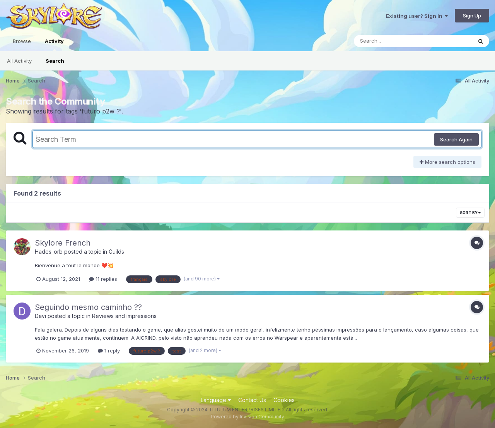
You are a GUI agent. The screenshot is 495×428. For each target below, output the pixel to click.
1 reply (109, 350)
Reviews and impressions (124, 316)
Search (55, 61)
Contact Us (252, 400)
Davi (40, 316)
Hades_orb (49, 251)
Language (216, 400)
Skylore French (62, 243)
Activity (54, 44)
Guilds (116, 251)
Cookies (284, 400)
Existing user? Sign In (417, 16)
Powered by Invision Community (247, 416)
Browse (22, 41)
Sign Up (472, 15)
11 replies (103, 279)
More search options (447, 162)
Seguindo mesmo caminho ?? (88, 307)
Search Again (456, 139)
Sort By (470, 212)
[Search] (392, 41)
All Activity (19, 61)
